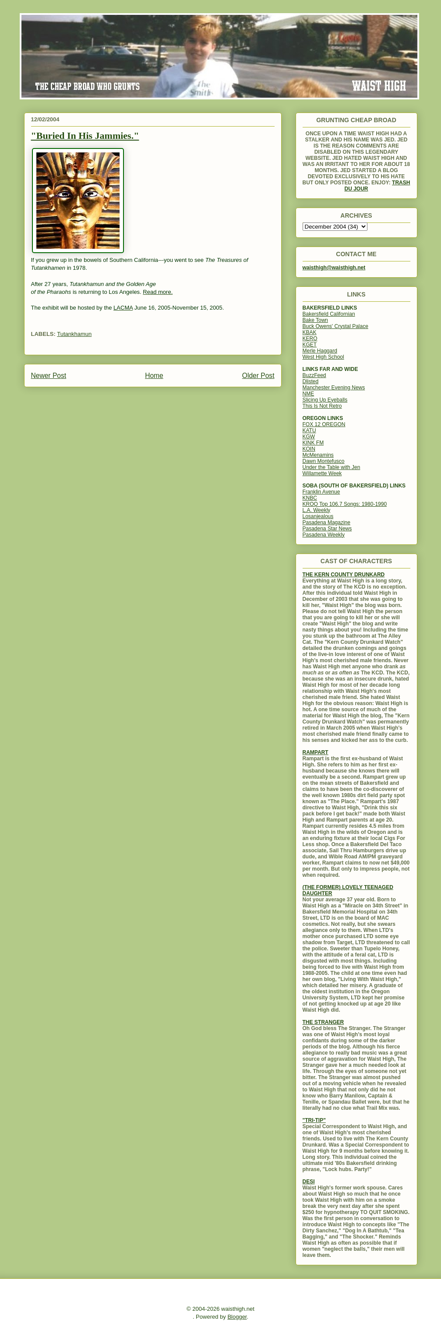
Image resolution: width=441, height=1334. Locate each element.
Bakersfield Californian (329, 314)
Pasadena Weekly (324, 535)
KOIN (309, 449)
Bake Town (315, 320)
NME (308, 394)
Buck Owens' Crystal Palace (335, 326)
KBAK (310, 332)
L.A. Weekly (317, 510)
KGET (310, 345)
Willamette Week (322, 473)
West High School (323, 357)
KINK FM (313, 443)
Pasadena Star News (327, 529)
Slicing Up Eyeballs (325, 400)
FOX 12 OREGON (324, 424)
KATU (309, 430)
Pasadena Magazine (326, 522)
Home (154, 375)
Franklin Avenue (321, 492)
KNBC (310, 498)
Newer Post (49, 375)
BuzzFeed (314, 375)
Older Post (258, 375)
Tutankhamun (74, 334)
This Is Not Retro (322, 406)
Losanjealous (318, 516)
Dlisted (311, 381)
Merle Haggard (320, 351)
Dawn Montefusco (324, 461)
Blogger (237, 1316)
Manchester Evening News (334, 388)
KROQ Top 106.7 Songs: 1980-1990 (345, 504)
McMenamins (318, 455)
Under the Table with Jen (331, 467)
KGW (309, 437)
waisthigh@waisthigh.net (334, 268)
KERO (310, 338)
